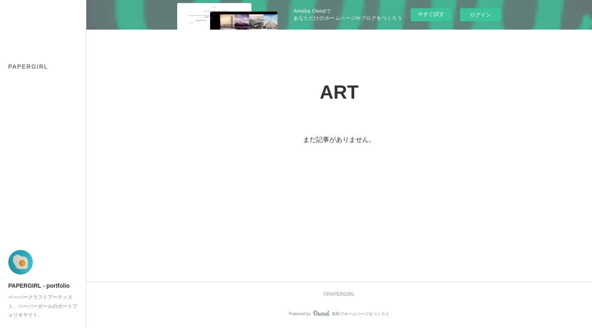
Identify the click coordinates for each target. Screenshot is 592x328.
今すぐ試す (431, 14)
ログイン (480, 15)
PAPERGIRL (28, 66)
